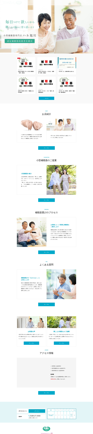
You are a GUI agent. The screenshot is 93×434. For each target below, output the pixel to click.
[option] (46, 27)
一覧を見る (46, 98)
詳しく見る (46, 147)
